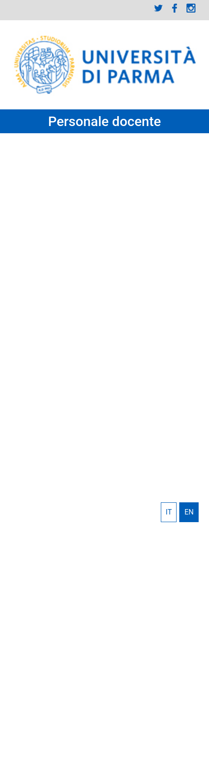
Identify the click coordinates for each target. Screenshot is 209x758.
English (189, 512)
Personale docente (104, 121)
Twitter (158, 8)
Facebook (174, 8)
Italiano (169, 512)
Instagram (190, 8)
